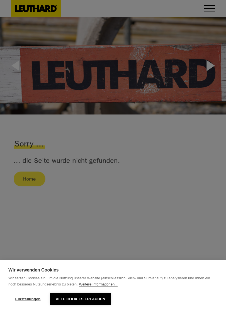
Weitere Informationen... (98, 284)
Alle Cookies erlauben (80, 299)
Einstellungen (27, 299)
